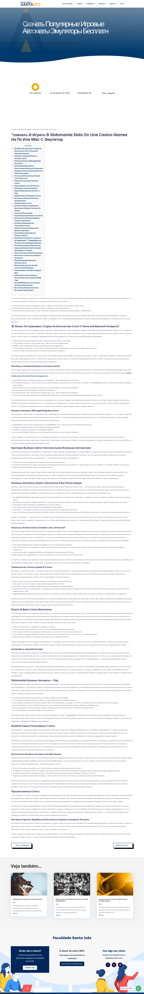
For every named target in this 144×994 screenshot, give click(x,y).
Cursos (79, 4)
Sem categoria (108, 93)
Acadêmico (90, 4)
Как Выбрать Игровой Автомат (26, 188)
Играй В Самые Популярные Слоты (27, 196)
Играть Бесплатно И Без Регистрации (28, 253)
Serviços (102, 4)
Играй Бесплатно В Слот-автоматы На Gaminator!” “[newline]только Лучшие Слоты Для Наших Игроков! (28, 240)
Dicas (14, 902)
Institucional (67, 4)
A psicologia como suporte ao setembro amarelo (27, 899)
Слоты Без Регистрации (23, 213)
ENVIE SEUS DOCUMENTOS (72, 964)
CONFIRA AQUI (30, 968)
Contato (112, 4)
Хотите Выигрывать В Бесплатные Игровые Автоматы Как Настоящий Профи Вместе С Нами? (27, 248)
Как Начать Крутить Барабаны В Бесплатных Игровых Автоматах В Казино (27, 208)
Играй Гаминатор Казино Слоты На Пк (28, 216)
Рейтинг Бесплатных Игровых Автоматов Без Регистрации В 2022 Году (27, 277)
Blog (122, 4)
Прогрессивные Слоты (23, 203)
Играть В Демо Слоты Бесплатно (26, 186)
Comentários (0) (84, 93)
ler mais (15, 913)
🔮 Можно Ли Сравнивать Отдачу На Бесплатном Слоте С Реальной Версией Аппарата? (28, 151)
